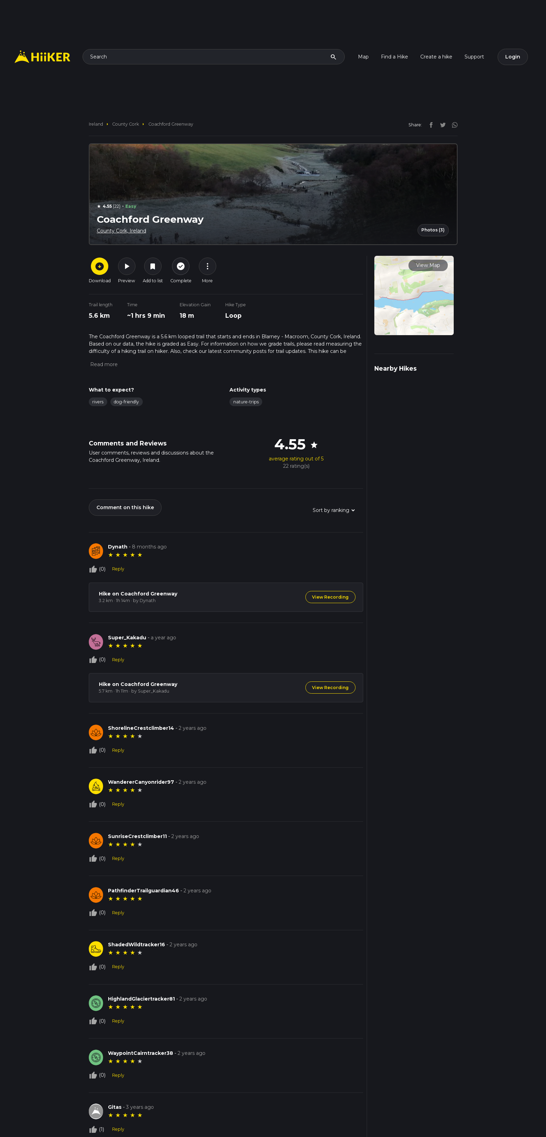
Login (512, 57)
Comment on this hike (125, 507)
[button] (103, 364)
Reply (118, 568)
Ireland (96, 124)
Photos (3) (433, 229)
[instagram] (452, 124)
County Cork (125, 124)
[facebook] (429, 124)
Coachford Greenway (170, 124)
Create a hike (436, 57)
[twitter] (441, 124)
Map (363, 57)
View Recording (330, 597)
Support (474, 57)
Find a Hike (394, 57)
